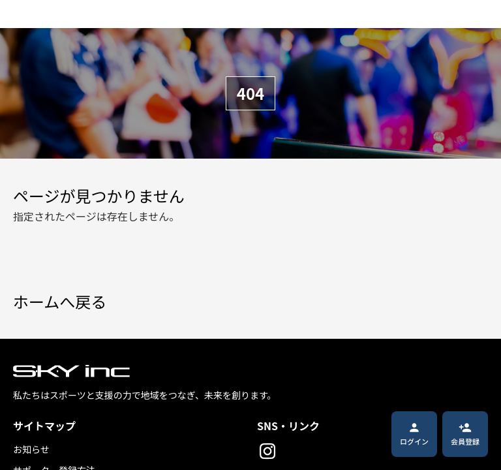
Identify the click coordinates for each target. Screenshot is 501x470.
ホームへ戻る (59, 301)
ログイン (414, 433)
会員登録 (465, 433)
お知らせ (31, 449)
